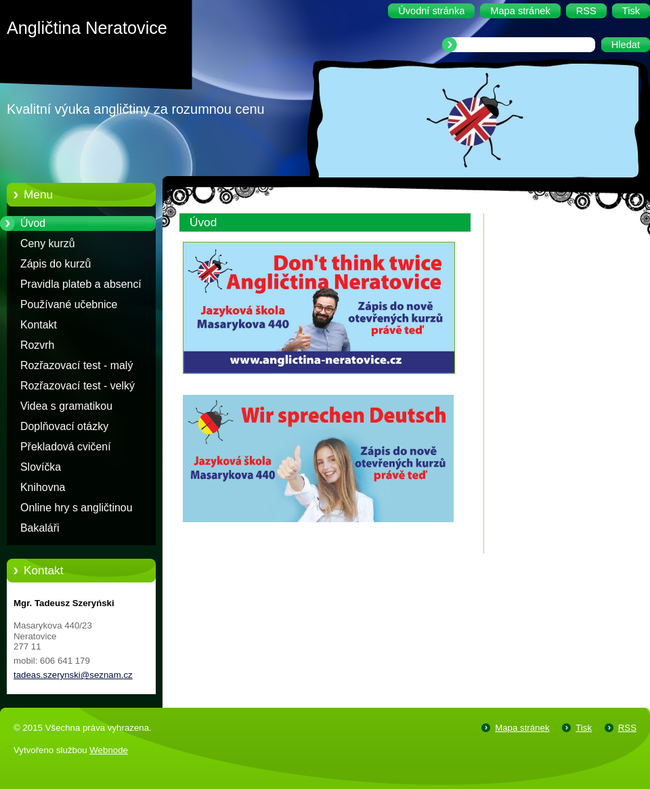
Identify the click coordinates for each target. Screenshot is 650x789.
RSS (627, 728)
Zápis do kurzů (55, 264)
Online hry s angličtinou (76, 507)
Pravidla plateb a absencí (81, 284)
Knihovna (42, 487)
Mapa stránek (522, 728)
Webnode (108, 750)
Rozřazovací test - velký (77, 385)
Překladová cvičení (65, 446)
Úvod (32, 223)
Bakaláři (40, 528)
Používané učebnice (68, 304)
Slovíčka (40, 467)
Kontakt (38, 324)
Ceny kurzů (47, 243)
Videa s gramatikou (66, 406)
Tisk (584, 728)
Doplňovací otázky (64, 426)
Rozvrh (37, 345)
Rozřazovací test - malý (76, 365)
